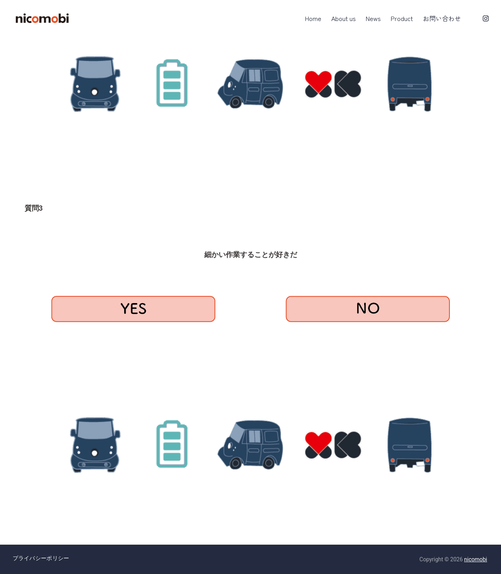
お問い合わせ (442, 18)
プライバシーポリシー (41, 558)
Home (313, 18)
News (373, 18)
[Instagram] (486, 18)
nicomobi (475, 559)
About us (343, 18)
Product (402, 18)
